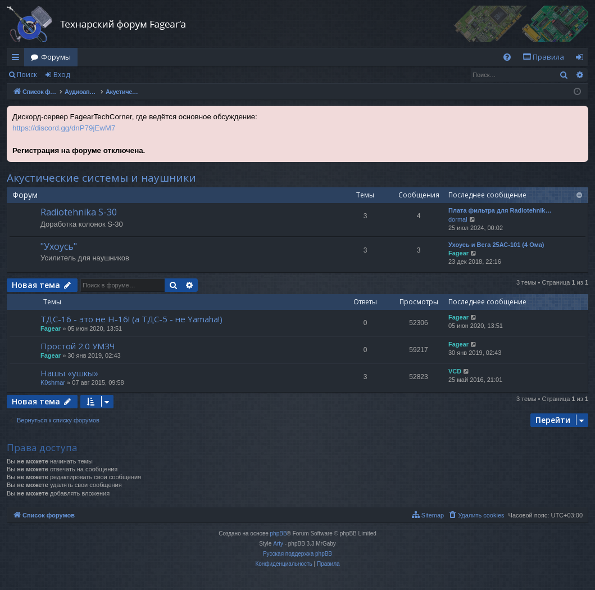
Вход (61, 74)
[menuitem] (507, 57)
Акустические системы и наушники (101, 177)
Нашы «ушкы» (69, 373)
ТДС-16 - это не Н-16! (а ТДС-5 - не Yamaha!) (131, 319)
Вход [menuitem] (581, 59)
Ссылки (17, 59)
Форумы (56, 57)
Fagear (458, 253)
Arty (278, 544)
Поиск (27, 74)
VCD (454, 371)
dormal (457, 219)
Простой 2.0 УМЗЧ (77, 346)
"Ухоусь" (58, 246)
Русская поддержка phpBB (297, 554)
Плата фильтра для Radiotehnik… (499, 210)
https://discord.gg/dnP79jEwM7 (63, 128)
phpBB (278, 533)
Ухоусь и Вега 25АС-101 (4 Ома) (496, 244)
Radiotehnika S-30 (78, 212)
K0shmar (52, 382)
